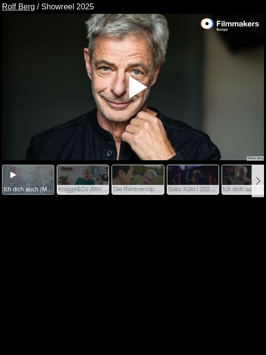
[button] (258, 181)
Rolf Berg (18, 6)
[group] (28, 180)
